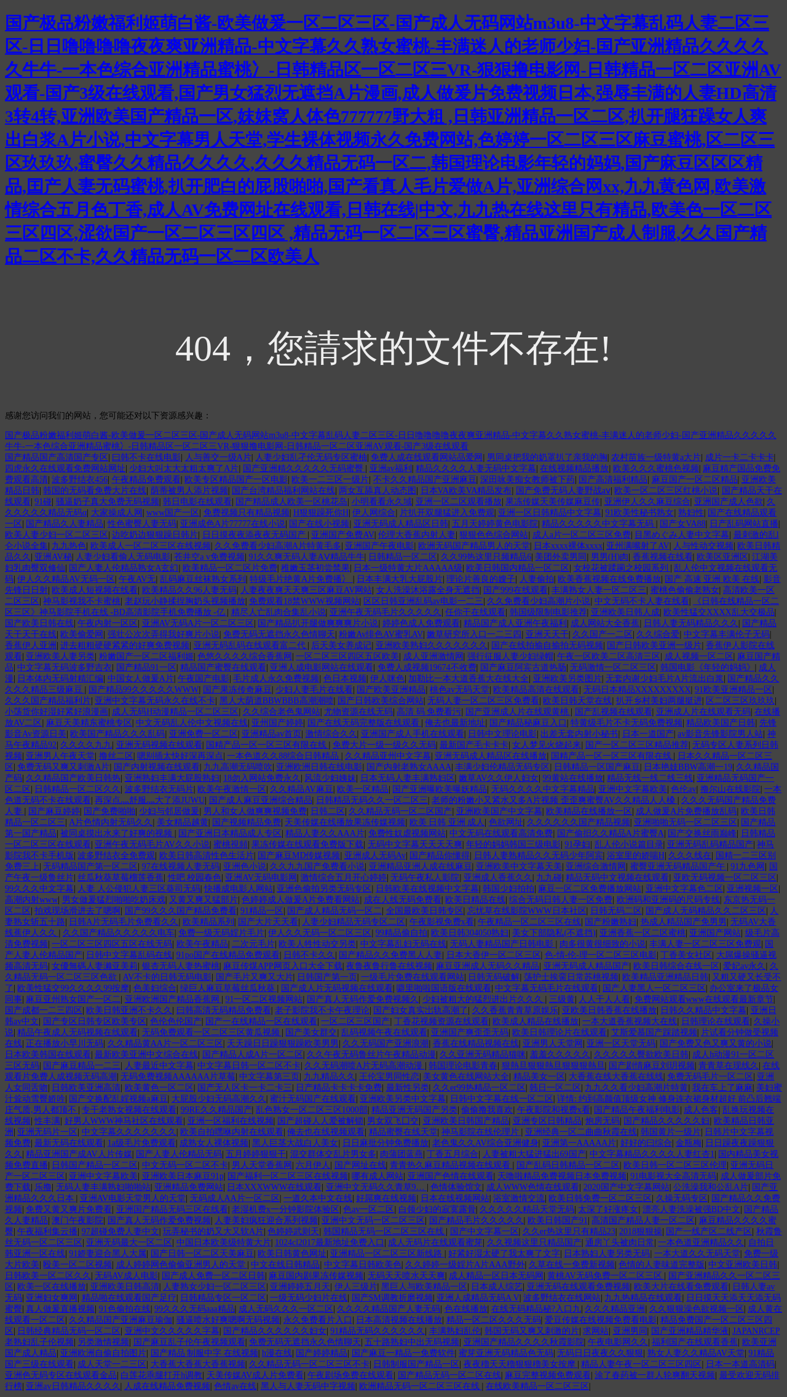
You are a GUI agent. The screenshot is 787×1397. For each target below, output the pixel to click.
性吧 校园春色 (195, 877)
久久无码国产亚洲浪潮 (385, 1043)
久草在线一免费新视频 (572, 1264)
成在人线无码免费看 (402, 899)
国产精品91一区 (146, 667)
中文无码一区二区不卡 (185, 1165)
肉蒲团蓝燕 (401, 1154)
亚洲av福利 (391, 468)
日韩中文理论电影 (502, 733)
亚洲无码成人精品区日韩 (401, 523)
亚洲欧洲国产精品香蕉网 (173, 999)
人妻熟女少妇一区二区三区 (214, 1286)
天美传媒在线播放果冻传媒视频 (345, 822)
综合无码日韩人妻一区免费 (560, 899)
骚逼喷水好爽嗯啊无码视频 (228, 1320)
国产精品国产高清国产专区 (56, 457)
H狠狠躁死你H (321, 512)
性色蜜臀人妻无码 (142, 523)
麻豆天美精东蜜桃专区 (89, 722)
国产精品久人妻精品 (64, 523)
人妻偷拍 (537, 579)
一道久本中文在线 (317, 1198)
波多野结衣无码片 (159, 789)
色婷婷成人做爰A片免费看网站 (301, 899)
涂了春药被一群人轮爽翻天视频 (655, 1375)
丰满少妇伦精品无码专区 (502, 767)
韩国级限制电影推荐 (548, 612)
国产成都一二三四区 (43, 1010)
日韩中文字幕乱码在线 (129, 955)
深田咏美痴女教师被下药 (527, 479)
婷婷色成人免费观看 (421, 623)
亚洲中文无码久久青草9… (376, 1187)
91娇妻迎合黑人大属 (107, 1253)
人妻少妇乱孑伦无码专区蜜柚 (311, 457)
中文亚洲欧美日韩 (742, 1264)
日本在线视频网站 (455, 1198)
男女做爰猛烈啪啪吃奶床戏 (113, 899)
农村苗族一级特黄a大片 (656, 457)
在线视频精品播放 (574, 468)
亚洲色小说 (244, 866)
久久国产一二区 (602, 634)
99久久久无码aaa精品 (194, 1308)
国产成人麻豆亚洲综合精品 (260, 800)
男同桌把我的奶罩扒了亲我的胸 (547, 457)
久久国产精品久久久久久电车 (119, 932)
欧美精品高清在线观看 (536, 689)
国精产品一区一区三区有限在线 (267, 744)
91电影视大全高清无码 (673, 1176)
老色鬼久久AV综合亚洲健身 (485, 1143)
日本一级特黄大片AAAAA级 (408, 568)
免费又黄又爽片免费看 (69, 1209)
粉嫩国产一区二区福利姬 (146, 656)
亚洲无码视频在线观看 (159, 744)
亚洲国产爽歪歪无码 (469, 1032)
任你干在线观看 (475, 612)
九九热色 (69, 545)
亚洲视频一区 (752, 888)
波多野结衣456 (80, 479)
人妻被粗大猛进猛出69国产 (534, 1154)
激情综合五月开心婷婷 (344, 877)
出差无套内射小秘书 (579, 733)
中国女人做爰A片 (141, 678)
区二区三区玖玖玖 (740, 700)
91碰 (43, 501)
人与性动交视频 (703, 545)
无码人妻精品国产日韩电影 (503, 944)
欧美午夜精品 (202, 944)
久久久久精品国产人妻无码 (388, 1308)
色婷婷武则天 (293, 1231)
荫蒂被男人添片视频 (189, 490)
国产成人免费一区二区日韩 (213, 1275)
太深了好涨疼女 (608, 1209)
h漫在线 (277, 1353)
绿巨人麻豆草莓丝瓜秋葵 (228, 988)
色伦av (683, 789)
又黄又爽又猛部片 (203, 899)
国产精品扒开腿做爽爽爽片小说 (318, 623)
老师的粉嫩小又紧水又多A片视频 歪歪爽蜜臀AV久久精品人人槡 (555, 800)
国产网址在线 (360, 1165)
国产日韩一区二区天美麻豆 (202, 1253)
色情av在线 (235, 1386)
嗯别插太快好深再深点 (180, 756)
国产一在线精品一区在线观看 (261, 1021)
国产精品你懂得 (439, 855)
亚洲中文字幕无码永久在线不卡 (155, 700)
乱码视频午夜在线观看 (384, 1032)
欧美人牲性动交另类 (317, 944)
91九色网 (747, 866)
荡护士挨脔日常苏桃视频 (571, 977)
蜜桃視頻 (230, 844)
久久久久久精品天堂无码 (527, 1209)
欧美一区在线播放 (51, 1286)
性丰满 (47, 1120)
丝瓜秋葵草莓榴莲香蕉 (120, 877)
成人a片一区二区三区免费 (581, 534)
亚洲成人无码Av (375, 855)
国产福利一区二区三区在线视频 (287, 1176)
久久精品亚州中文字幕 (388, 756)
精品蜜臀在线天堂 (403, 1132)
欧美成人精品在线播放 (535, 1021)
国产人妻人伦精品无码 (179, 1154)
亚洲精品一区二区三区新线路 (387, 1253)
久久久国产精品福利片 (48, 700)
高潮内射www (31, 899)
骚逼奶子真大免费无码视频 (107, 501)
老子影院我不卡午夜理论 (322, 1010)
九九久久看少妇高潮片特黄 (636, 1087)
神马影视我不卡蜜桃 (82, 601)
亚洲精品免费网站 (188, 1187)
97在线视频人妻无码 (180, 866)
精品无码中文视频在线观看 (617, 877)
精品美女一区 (539, 1076)
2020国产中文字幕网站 (626, 1187)
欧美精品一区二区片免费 (230, 568)
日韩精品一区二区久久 (77, 789)
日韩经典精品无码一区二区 (69, 1331)
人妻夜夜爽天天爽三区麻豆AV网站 (306, 590)
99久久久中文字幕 (39, 888)
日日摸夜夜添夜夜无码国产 (255, 534)
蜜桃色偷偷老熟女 (685, 590)
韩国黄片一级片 (671, 1132)
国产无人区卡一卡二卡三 (244, 1087)
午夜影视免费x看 (441, 921)
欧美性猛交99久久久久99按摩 (73, 988)
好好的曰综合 (646, 1143)
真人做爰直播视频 (60, 1308)
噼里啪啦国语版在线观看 (444, 988)
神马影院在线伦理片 (481, 1132)
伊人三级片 (356, 1286)
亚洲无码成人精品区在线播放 (491, 756)
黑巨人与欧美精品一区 (424, 1286)
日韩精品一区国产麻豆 (597, 767)
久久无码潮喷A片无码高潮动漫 (364, 1065)
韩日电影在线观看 (197, 501)
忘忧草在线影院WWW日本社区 (527, 910)
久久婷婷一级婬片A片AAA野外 (464, 1264)
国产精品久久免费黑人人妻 (390, 955)
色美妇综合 (154, 988)
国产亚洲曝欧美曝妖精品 (439, 789)
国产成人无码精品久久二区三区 (706, 910)
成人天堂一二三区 (111, 1364)
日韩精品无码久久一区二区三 (372, 800)
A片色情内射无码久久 (110, 822)
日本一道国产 (648, 733)
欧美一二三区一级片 (330, 479)
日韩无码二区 (616, 910)
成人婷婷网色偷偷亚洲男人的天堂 (182, 1264)
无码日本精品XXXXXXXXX (637, 689)
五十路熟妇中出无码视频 (412, 1342)
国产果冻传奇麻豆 (237, 689)
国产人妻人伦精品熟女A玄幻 (123, 568)
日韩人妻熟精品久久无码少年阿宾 (538, 855)
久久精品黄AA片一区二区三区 (165, 1043)
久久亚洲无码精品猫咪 (483, 1054)
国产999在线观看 (515, 590)
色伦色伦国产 (176, 1021)
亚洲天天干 (547, 634)
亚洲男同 (630, 1331)
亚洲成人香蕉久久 (498, 877)
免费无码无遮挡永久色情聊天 (279, 634)
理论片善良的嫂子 (480, 579)
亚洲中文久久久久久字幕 (172, 1331)
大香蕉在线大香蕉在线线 (616, 1076)
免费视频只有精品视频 (247, 512)
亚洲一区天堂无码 (621, 1043)
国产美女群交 (311, 1032)
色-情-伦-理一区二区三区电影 (601, 955)
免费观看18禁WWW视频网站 (304, 601)
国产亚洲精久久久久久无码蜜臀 (304, 468)
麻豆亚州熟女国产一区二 (73, 999)
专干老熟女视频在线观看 (129, 1109)
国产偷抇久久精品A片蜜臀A (610, 833)
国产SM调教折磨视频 (392, 1297)
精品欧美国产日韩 (720, 722)
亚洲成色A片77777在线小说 (232, 523)
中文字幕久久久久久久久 (129, 1132)
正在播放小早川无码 (64, 1043)
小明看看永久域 (382, 501)
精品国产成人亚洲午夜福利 (515, 623)
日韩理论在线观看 (715, 1021)
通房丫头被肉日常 (619, 1242)
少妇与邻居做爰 (169, 811)
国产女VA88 (682, 523)
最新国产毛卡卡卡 (474, 744)
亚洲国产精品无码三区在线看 (172, 1209)
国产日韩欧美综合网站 (381, 700)
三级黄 (562, 999)
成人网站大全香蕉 (605, 623)
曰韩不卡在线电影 (146, 457)
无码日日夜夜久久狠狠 (600, 1353)
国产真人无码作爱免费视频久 (363, 999)
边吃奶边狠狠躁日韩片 (155, 534)
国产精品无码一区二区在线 (449, 1375)
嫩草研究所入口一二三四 (474, 634)
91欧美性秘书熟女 (639, 512)
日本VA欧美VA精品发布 (466, 490)
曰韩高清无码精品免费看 (223, 1010)
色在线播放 (466, 1308)
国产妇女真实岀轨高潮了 (420, 1010)
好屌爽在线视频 (386, 1198)
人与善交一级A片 (218, 457)
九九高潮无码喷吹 (238, 767)
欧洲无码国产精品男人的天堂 (474, 545)
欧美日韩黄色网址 (292, 1253)
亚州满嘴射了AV (637, 545)
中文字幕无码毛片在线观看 (546, 988)
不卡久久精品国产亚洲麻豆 (425, 479)
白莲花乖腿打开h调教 (161, 1375)
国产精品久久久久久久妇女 (274, 1331)
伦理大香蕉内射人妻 (417, 534)
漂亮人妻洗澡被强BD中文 (691, 1209)
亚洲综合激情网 (596, 866)
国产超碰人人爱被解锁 (320, 1120)
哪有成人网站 (377, 1176)
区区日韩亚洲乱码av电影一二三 (423, 601)
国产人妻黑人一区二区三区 (654, 988)
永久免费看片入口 (317, 1320)
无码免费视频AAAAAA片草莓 (178, 1076)
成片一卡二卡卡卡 (739, 457)
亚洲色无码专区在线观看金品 (61, 1375)
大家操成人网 (117, 512)
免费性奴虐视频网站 (407, 833)
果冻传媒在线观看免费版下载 (307, 844)
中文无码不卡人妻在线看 (642, 601)
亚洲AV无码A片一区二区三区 (198, 623)
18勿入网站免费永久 (262, 778)
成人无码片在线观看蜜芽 (435, 1242)
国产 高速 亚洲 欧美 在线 (712, 579)
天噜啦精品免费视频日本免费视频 (562, 1176)
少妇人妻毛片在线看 (314, 689)
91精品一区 (261, 910)
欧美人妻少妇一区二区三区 (56, 534)
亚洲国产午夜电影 (379, 545)
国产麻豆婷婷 (54, 811)
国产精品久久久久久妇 (666, 1120)
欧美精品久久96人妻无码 (189, 590)
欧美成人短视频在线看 (95, 590)
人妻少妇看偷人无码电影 (123, 557)
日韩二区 (327, 811)
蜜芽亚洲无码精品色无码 (506, 1353)
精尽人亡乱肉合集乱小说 (278, 612)
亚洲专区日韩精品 (547, 1120)
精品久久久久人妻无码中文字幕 (476, 468)
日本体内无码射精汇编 (60, 678)
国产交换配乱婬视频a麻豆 (118, 1098)
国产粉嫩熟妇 (610, 921)
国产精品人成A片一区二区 (252, 1054)
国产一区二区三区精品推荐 (637, 744)
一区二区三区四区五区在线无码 (112, 944)
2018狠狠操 (640, 1231)
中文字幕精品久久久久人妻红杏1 (652, 1154)
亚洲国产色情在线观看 (451, 1176)
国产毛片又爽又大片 (254, 977)
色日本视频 (344, 678)
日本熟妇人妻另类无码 (607, 1253)
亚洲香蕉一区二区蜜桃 (642, 932)
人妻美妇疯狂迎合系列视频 (266, 1220)
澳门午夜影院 (77, 1220)
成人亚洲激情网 (433, 656)
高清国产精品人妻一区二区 (643, 1220)
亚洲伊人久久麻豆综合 (647, 501)
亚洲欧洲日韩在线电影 (319, 767)
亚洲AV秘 (52, 557)
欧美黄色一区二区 (159, 1087)
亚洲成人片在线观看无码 (703, 711)
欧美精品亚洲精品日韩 (665, 977)
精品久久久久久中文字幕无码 (599, 523)
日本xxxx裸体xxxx (568, 545)
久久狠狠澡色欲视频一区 (696, 1308)
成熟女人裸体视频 (214, 1143)
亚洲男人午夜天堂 (60, 756)
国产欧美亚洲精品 (391, 689)
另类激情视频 (103, 1342)
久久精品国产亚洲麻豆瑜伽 (120, 1320)
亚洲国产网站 (715, 932)
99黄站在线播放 (573, 778)
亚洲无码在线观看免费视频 (578, 1286)
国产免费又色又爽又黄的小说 (716, 1043)
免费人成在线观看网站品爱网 (427, 457)
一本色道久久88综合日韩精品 (284, 756)
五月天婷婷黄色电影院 (495, 523)
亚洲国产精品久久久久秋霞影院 (524, 1342)
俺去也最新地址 (455, 722)
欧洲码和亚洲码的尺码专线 (668, 899)
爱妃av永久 (744, 966)
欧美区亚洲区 (722, 557)
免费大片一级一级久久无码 (384, 744)
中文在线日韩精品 (285, 1264)
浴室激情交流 (519, 1198)
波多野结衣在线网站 (562, 1297)
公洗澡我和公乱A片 (710, 1187)
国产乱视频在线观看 (613, 711)
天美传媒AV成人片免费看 (255, 1375)
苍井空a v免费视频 (209, 557)
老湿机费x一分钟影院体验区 (285, 1209)
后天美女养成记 (341, 645)
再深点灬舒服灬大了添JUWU (150, 800)
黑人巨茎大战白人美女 (295, 1143)
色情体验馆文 (456, 1187)
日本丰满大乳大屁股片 (400, 579)
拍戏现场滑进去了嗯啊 (77, 910)
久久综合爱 (657, 634)
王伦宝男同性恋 (389, 1076)
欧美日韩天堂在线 (577, 700)
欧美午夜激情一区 (231, 789)
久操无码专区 (682, 1198)
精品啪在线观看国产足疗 (129, 1297)
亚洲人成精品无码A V (478, 1297)
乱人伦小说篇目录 (629, 844)
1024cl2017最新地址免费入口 (329, 1242)
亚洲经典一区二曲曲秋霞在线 (581, 1132)
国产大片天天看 (268, 921)
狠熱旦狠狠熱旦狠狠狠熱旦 (553, 1065)
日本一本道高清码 (740, 1364)
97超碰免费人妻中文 (120, 1231)
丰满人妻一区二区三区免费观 (705, 944)
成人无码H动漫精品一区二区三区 (175, 711)
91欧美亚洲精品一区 (733, 689)
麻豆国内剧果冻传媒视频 (316, 1275)
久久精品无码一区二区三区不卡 (309, 1364)
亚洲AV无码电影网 (260, 877)
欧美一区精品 (363, 789)
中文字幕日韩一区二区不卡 (249, 1065)
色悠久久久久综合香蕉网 (244, 656)
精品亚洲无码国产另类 (414, 1109)
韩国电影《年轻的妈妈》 (707, 667)
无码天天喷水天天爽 (406, 1275)
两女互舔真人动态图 (377, 490)
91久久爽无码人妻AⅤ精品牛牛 (306, 557)
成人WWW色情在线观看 (533, 1187)
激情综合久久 (331, 733)
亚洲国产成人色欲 (728, 501)
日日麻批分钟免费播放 (385, 1143)
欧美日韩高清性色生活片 (206, 855)
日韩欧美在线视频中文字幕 (427, 888)
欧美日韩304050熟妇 (469, 932)
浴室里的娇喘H (636, 855)
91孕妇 (577, 844)
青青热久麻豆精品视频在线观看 (451, 1165)
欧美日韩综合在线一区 (676, 966)
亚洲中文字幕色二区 (684, 888)
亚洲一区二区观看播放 (459, 501)
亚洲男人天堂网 (553, 1043)
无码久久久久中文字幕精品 (543, 789)
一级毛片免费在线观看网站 (412, 977)
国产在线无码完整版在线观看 (364, 722)
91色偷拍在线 (125, 1308)
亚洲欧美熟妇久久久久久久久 (432, 645)
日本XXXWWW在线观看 (274, 1187)
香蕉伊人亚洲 (31, 645)
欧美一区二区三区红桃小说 (666, 490)
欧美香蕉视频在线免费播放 (609, 579)
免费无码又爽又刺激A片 (63, 767)
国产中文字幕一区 (484, 1231)
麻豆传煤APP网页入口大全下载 (282, 966)
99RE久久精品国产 (216, 1109)
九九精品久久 (329, 1076)
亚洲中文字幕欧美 (632, 789)
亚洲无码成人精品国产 (587, 966)
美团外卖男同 (561, 557)
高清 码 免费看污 (429, 711)
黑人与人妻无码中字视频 (308, 1386)
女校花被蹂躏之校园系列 (622, 568)
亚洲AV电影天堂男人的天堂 (133, 1198)
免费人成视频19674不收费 (427, 667)
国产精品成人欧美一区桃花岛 (291, 501)
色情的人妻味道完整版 (662, 1264)
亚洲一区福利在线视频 (231, 1120)
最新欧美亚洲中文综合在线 (146, 1054)
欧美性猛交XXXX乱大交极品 (718, 612)
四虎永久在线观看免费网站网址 (65, 468)
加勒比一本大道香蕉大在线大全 (468, 678)
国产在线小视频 (319, 523)
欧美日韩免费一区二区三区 (600, 1198)
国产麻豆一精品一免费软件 (403, 1353)
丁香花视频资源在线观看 (441, 1021)
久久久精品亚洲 (615, 1308)
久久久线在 (689, 855)
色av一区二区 (368, 1209)
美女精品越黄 (182, 822)
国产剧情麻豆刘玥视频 (652, 1065)
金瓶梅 (689, 1143)
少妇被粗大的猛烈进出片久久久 (483, 999)
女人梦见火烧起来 (546, 744)
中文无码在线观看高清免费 (501, 833)
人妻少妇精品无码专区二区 (353, 921)
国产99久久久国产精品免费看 (181, 910)
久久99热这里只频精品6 (486, 557)
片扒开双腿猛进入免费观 (447, 512)
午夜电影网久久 (618, 1342)
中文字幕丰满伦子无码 (727, 634)
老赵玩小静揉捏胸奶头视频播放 (185, 601)
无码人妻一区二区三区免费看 (483, 700)
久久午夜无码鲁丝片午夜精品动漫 (371, 1054)
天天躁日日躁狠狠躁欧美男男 (283, 1043)
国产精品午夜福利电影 (637, 1109)
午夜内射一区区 (107, 623)
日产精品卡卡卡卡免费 (339, 1087)
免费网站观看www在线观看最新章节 (704, 999)
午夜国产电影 (203, 678)
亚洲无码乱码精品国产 (710, 844)
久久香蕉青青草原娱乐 (515, 1010)
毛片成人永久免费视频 (276, 678)
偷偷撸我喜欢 (487, 1109)
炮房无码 (602, 1120)
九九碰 (549, 877)
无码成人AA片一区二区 (235, 1198)
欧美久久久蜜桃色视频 (656, 468)
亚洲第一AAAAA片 (579, 1143)
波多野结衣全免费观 (116, 855)
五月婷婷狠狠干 (256, 1154)
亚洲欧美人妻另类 (60, 656)
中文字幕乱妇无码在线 (403, 944)
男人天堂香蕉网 (262, 1165)
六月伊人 (313, 1165)
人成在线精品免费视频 (167, 1386)
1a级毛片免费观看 (142, 1143)
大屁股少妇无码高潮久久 (219, 1098)
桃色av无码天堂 (459, 689)
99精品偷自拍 (401, 932)
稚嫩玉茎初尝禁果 (315, 568)
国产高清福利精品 (613, 479)
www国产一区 (172, 512)
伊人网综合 (373, 512)
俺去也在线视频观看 (326, 1132)
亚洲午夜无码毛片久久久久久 (385, 612)
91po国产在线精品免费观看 (228, 955)
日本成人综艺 (497, 1286)
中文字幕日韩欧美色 (362, 1264)
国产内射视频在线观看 (157, 767)
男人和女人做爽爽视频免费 (255, 811)
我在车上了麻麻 (722, 1087)
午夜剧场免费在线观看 (350, 1375)
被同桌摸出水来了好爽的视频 (117, 833)
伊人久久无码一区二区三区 (319, 932)
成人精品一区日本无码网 (496, 1275)
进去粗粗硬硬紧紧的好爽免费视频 (124, 645)
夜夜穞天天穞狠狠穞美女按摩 (521, 1364)
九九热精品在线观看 (643, 1297)
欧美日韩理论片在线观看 (559, 1032)
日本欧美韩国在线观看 (48, 1054)
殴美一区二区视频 (77, 1264)
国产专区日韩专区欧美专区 (94, 1021)
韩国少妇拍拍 (508, 888)
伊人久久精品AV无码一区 (65, 579)
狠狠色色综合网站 (493, 534)
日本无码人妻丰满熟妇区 (407, 778)
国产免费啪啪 (109, 811)
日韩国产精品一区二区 (95, 1165)
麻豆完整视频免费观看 (548, 1375)
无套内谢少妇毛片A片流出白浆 (665, 678)
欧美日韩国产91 (558, 1220)
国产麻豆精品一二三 (82, 1065)
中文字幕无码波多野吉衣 (64, 667)
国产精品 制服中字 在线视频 (204, 1353)
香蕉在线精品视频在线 (476, 1043)
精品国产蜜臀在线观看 (223, 667)
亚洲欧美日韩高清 (124, 1286)
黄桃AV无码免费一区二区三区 (605, 1275)
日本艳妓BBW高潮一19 (688, 767)
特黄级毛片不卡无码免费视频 (626, 722)
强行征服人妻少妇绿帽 (510, 656)
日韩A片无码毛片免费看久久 (123, 921)
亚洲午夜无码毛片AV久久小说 (152, 844)
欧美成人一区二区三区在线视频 (150, 545)
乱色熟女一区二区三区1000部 (312, 1109)
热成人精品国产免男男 (684, 921)
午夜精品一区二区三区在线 (529, 921)
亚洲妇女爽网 (51, 1297)
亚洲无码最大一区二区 (129, 1242)
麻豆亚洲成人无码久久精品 (487, 966)
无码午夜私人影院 (424, 877)
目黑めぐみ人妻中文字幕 (682, 534)
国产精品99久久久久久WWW (144, 689)
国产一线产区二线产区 (709, 1231)
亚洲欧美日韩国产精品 (466, 1120)
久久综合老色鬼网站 (281, 711)
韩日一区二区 (555, 1087)
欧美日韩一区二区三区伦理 (675, 1165)
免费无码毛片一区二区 (710, 1076)
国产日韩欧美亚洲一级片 (654, 645)
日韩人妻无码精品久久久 (691, 623)
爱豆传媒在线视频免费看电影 (601, 1320)
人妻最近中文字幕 (159, 1065)
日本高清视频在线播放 (399, 1320)
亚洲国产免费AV (342, 534)
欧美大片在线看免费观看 (681, 1286)
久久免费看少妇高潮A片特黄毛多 (278, 545)
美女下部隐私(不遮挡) (553, 932)
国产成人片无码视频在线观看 (337, 988)
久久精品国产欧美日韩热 (73, 778)
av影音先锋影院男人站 (720, 733)
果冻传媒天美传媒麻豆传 (552, 501)
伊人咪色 (387, 678)
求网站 (596, 1331)
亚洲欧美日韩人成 (625, 612)
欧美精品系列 (208, 921)
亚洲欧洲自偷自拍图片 (103, 1353)
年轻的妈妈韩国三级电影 (513, 844)
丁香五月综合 (452, 1154)
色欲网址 (506, 822)
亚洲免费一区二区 (203, 733)
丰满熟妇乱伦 (455, 1331)
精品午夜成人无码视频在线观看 (77, 1032)
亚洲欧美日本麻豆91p (183, 1176)
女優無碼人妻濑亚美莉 (95, 966)
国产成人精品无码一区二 (334, 910)
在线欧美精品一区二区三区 (537, 1386)
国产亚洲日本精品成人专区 (230, 833)
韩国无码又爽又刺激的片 (531, 1331)
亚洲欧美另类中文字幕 (403, 1098)
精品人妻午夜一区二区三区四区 (641, 1364)
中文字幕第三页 (269, 1076)
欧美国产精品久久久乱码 (117, 733)
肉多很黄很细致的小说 (603, 944)
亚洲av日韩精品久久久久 (73, 1386)
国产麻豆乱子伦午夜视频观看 (189, 1342)
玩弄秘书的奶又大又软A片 (213, 1231)
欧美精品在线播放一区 (589, 811)
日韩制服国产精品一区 (416, 1364)
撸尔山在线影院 (730, 789)
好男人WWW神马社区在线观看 (124, 1120)
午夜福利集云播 (47, 1231)
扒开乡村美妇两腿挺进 (659, 700)
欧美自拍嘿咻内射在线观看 (231, 1132)
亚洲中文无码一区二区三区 (373, 1220)
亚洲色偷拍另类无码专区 (324, 888)
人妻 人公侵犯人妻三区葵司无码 (138, 888)
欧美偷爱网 (81, 634)
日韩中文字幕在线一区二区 (501, 1098)
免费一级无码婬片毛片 (221, 932)
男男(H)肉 (609, 557)
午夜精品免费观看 (146, 479)
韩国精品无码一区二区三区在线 (384, 1231)
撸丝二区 (116, 756)
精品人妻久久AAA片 (324, 833)
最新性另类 (407, 1087)
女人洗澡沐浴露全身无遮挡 (428, 590)
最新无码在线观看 (68, 1143)
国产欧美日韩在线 (39, 623)
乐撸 (43, 1187)
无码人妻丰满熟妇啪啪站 (103, 1187)
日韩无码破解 (494, 977)
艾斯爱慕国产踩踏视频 (654, 1032)
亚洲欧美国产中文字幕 (499, 811)
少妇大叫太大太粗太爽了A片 (184, 468)
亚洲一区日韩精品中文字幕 (549, 512)
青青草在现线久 (728, 1065)
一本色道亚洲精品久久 (701, 1242)
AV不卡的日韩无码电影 (167, 977)
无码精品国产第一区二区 (90, 866)
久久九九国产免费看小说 (317, 866)
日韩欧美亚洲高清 (86, 1087)
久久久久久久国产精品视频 (578, 822)
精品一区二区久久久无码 (493, 1320)
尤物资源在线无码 (358, 711)
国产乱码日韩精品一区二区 (568, 1165)
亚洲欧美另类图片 (567, 678)
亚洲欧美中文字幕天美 (519, 866)
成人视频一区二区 (699, 656)
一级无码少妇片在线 (308, 1297)
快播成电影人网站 (238, 888)
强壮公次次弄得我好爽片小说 (163, 634)
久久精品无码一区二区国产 (400, 811)
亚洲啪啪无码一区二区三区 (685, 822)
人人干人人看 (604, 999)
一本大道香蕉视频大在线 (629, 1021)
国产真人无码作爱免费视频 (159, 1220)
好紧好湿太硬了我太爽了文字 (504, 1253)
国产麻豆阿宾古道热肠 (523, 667)
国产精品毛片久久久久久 (476, 1220)
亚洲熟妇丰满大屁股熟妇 (172, 778)
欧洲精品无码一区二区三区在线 (420, 1386)
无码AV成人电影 (126, 1275)
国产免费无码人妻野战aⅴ (563, 490)
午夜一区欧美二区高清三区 (608, 656)
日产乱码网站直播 (744, 523)
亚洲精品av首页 (271, 733)
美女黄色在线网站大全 (466, 1076)
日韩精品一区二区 (402, 557)
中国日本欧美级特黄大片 (223, 1242)
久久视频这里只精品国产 (534, 1242)
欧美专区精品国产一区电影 (236, 479)
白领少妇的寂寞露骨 (437, 1209)
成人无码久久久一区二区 (286, 1308)
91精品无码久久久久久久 (377, 1331)
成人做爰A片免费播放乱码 (686, 811)
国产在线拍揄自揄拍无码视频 (547, 645)
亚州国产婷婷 (277, 722)
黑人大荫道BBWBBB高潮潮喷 (276, 700)
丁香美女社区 (686, 955)
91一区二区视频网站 (264, 999)
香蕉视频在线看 (663, 557)
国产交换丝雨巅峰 (702, 833)
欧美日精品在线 (475, 899)
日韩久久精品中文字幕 (703, 1010)
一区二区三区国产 (355, 1021)
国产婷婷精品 (321, 1353)
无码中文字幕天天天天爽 (415, 844)
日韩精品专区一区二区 (223, 1297)
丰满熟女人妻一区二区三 (599, 590)
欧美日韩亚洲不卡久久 (129, 1010)
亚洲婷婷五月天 (300, 1286)
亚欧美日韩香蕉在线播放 (609, 1010)
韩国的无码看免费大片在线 (94, 490)
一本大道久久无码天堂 (697, 1253)
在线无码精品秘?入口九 (536, 1308)
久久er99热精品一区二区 (479, 1087)
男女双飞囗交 (393, 1120)
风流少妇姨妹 (330, 778)
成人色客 (701, 1109)
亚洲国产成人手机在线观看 (412, 733)
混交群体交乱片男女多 (333, 1154)
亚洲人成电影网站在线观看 (321, 667)
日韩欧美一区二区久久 (48, 1275)
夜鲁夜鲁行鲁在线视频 (389, 966)
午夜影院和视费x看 (553, 1109)
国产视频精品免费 (246, 822)
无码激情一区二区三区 (613, 667)
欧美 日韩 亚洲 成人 (447, 822)
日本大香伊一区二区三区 (493, 955)
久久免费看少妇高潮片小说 (538, 601)
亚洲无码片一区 (47, 1132)
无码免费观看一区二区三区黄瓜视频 (212, 1032)
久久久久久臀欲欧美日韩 (641, 1054)
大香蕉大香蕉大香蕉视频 (198, 1364)
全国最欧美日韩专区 (425, 910)
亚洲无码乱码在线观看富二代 (251, 645)
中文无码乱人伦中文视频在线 (192, 722)
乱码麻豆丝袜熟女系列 (203, 579)
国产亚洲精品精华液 (690, 1331)
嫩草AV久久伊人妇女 (499, 778)
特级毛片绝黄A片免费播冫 (301, 579)
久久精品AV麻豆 (301, 789)
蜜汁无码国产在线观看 (313, 1098)
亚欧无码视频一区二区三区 (725, 877)
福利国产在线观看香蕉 (695, 1342)
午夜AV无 (137, 579)
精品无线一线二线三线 (650, 778)
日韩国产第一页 (327, 977)
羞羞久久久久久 (560, 1054)
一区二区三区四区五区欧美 (347, 656)
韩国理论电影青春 (463, 1065)
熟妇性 (691, 512)
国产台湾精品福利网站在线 (283, 490)
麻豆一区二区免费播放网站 (589, 888)
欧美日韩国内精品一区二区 (517, 568)
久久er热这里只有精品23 (569, 1231)
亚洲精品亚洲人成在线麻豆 (420, 866)
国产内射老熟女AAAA (408, 767)
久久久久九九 (86, 744)
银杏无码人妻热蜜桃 (180, 966)
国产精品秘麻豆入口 (528, 722)
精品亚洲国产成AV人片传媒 (79, 1154)
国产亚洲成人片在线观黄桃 (518, 711)
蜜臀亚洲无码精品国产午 (678, 866)
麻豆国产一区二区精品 (695, 479)
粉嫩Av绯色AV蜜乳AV (381, 634)
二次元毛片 (253, 944)
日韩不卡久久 (309, 955)
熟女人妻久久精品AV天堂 (696, 1353)
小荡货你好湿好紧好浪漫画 (56, 711)
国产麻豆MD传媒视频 (299, 855)
